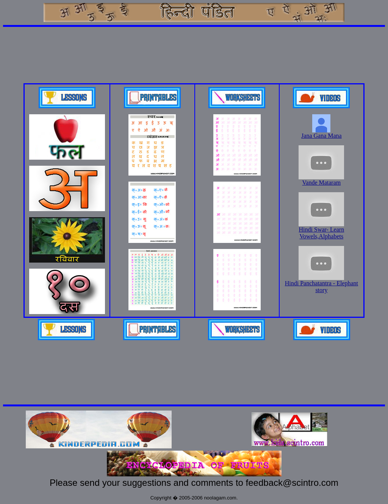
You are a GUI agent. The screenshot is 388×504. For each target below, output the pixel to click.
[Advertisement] (194, 47)
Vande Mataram (321, 180)
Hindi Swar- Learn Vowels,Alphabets (321, 230)
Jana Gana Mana (321, 133)
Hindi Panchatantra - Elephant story (321, 284)
